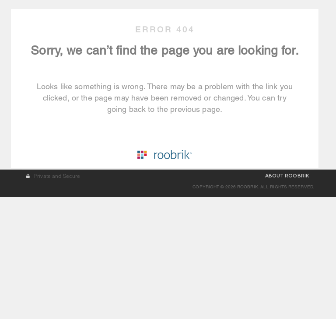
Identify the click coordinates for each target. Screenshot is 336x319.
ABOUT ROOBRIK (287, 302)
